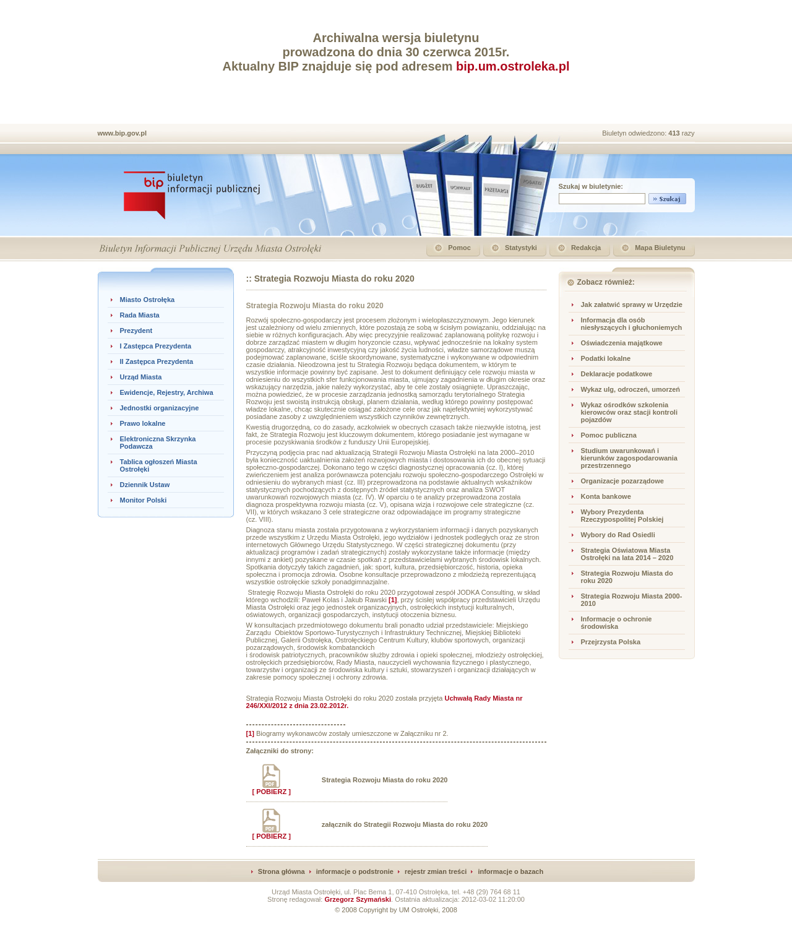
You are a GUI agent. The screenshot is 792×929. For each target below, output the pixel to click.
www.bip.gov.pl (122, 133)
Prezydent (136, 330)
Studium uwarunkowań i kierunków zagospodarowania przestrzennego (629, 458)
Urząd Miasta (141, 377)
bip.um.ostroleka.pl (512, 66)
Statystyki (521, 247)
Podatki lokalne (606, 358)
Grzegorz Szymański (357, 899)
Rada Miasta (140, 315)
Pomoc (459, 247)
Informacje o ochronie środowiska (616, 622)
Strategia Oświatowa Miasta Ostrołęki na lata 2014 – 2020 (627, 554)
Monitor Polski (143, 500)
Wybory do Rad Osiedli (618, 534)
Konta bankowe (606, 496)
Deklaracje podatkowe (617, 374)
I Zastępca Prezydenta (156, 346)
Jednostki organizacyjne (159, 408)
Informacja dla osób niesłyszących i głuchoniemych (631, 323)
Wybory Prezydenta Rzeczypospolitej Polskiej (622, 515)
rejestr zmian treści (436, 871)
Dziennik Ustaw (145, 484)
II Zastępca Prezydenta (157, 361)
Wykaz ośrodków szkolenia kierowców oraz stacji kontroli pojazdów (629, 412)
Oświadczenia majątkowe (622, 343)
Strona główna (281, 871)
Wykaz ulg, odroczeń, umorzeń (631, 389)
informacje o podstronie (355, 871)
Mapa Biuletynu (660, 247)
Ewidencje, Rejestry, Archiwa (166, 392)
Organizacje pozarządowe (622, 481)
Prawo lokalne (143, 423)
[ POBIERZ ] (271, 788)
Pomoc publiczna (609, 435)
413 (674, 133)
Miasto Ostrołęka (147, 299)
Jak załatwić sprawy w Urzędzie (631, 304)
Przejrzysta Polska (611, 642)
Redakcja (586, 247)
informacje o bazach (510, 871)
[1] (250, 733)
